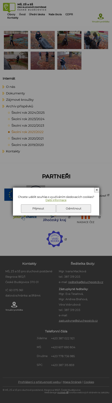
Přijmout (38, 208)
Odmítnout (73, 208)
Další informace (56, 200)
